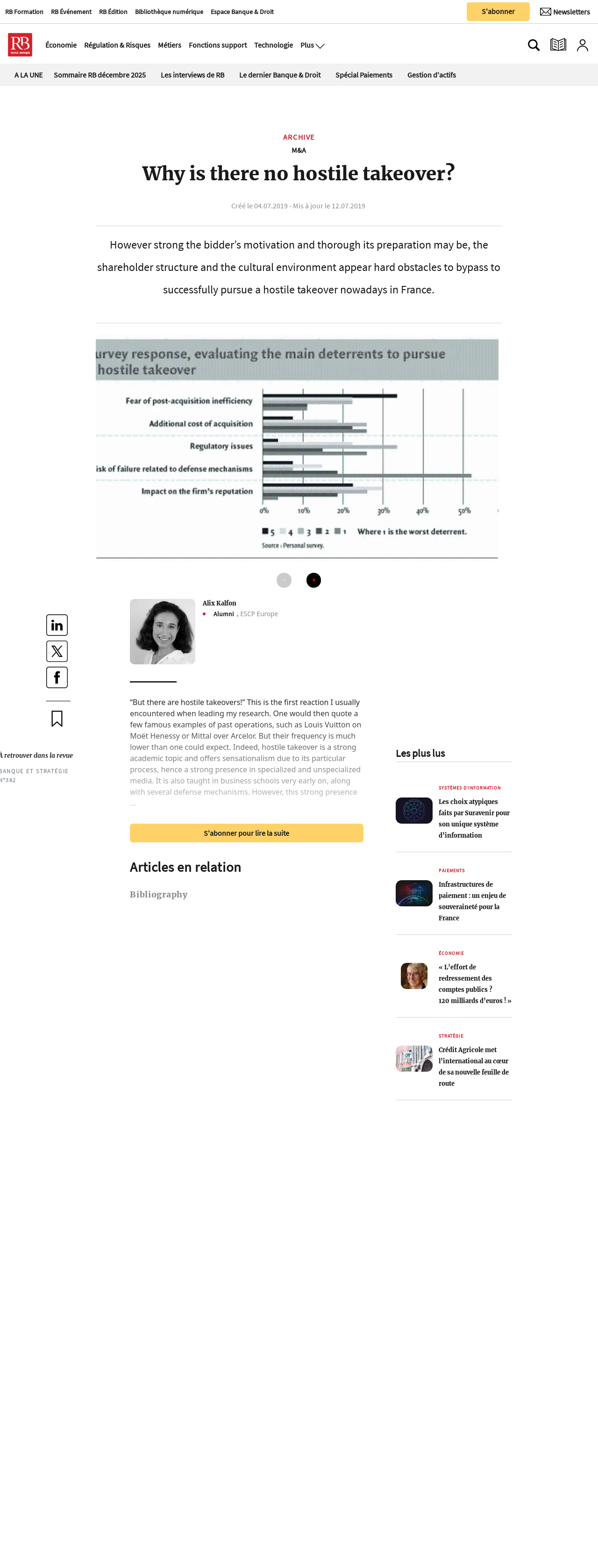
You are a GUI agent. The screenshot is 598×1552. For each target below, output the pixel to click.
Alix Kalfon (219, 603)
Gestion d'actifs (431, 74)
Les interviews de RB (192, 74)
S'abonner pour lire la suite (246, 833)
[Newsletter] (565, 12)
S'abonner (498, 11)
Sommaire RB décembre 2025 (100, 74)
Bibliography (158, 895)
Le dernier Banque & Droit (279, 74)
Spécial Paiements (363, 74)
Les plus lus (420, 753)
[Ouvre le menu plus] (319, 45)
